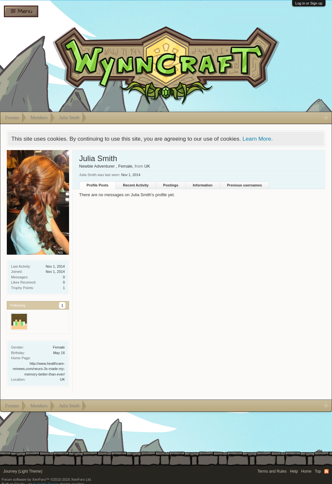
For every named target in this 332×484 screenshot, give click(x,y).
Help (294, 471)
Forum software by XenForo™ (47, 479)
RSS (326, 471)
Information (203, 185)
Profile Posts (97, 185)
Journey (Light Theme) (22, 471)
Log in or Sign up (308, 3)
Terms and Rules (272, 471)
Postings (170, 185)
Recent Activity (135, 185)
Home (306, 471)
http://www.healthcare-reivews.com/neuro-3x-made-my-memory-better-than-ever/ (39, 369)
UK (62, 379)
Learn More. (258, 138)
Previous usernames (244, 185)
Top (318, 471)
